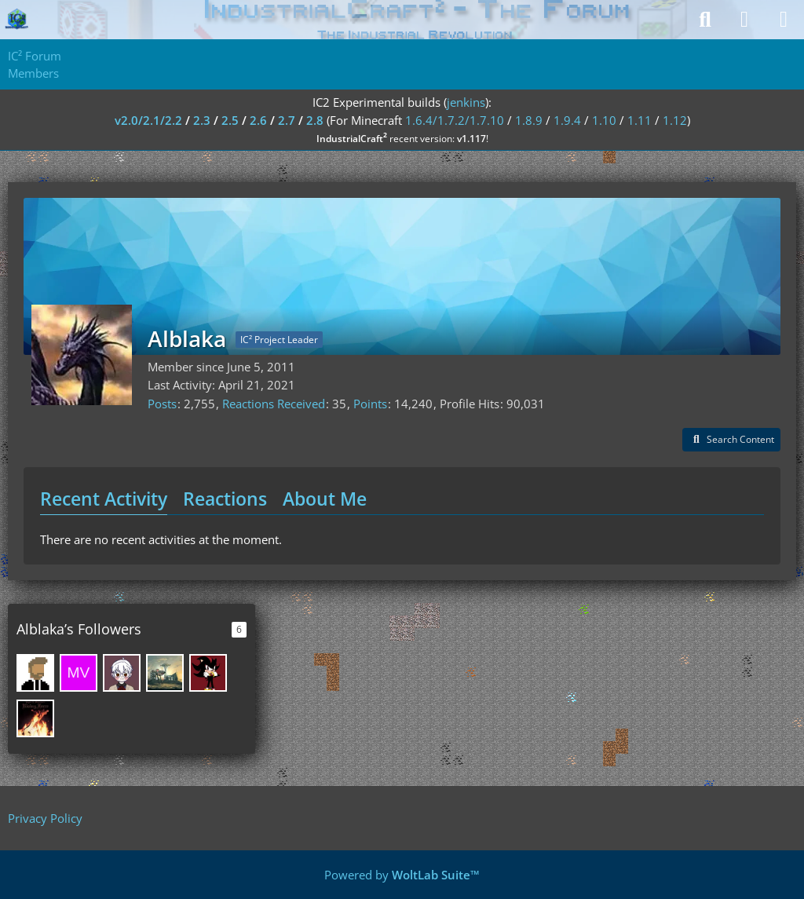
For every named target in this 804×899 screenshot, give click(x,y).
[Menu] (783, 19)
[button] (731, 439)
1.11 (639, 120)
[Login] (744, 19)
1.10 (604, 120)
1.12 (675, 120)
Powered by (402, 875)
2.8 (314, 120)
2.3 (201, 120)
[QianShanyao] (122, 673)
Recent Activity (103, 498)
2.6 (258, 120)
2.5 (230, 120)
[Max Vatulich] (78, 673)
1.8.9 (529, 120)
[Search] (705, 19)
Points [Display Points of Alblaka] (370, 403)
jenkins (466, 102)
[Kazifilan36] (165, 673)
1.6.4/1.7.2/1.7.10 (454, 120)
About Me (325, 498)
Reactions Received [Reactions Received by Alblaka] (273, 403)
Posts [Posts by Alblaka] (162, 403)
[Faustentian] (35, 718)
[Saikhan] (35, 673)
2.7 (286, 120)
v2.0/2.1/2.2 (148, 120)
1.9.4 (567, 120)
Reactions (225, 498)
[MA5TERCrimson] (208, 673)
